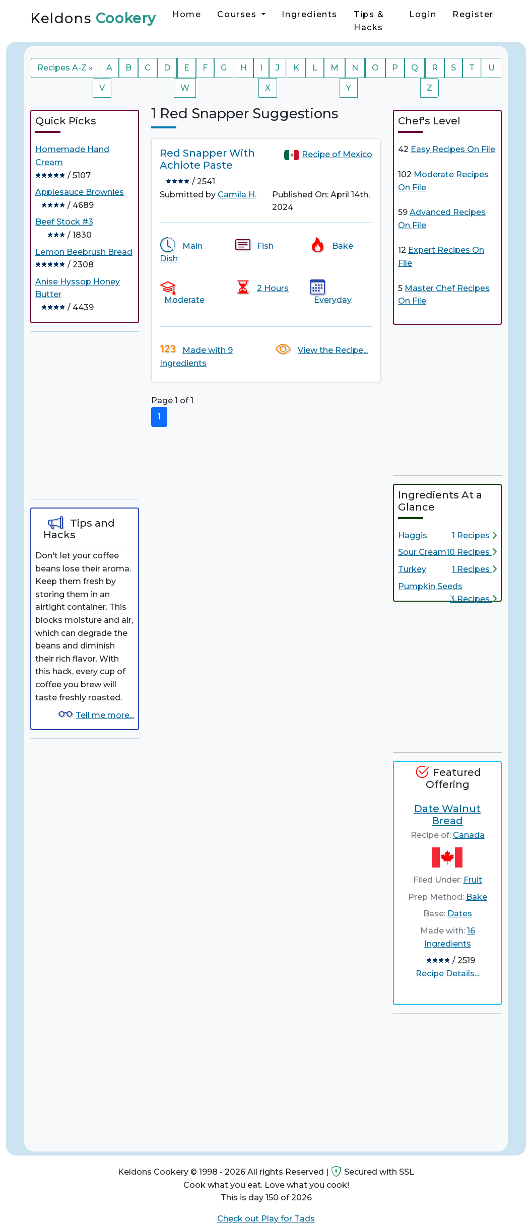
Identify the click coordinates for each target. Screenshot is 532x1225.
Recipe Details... (447, 973)
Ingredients (310, 14)
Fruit (472, 880)
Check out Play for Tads (266, 1218)
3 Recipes (473, 599)
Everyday (333, 299)
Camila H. (237, 194)
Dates (459, 913)
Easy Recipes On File (453, 149)
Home (186, 14)
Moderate (184, 299)
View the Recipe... (333, 350)
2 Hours (273, 288)
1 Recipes (474, 535)
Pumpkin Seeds (430, 586)
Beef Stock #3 (64, 222)
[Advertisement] (105, 415)
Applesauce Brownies (79, 192)
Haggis (412, 535)
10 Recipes (471, 552)
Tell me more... (105, 715)
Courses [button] (238, 14)
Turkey (412, 569)
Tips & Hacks (369, 21)
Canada (469, 835)
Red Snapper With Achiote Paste (207, 159)
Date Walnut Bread (447, 815)
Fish (265, 245)
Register (473, 14)
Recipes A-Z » (65, 68)
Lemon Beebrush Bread (83, 252)
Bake (342, 245)
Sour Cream (422, 552)
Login (422, 14)
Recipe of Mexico (337, 154)
